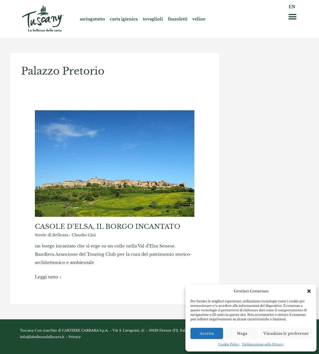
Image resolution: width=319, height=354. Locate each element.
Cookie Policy (228, 344)
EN (292, 6)
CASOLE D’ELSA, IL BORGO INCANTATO (107, 227)
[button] (309, 291)
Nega (242, 333)
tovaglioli (153, 18)
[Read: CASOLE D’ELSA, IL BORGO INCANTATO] (114, 163)
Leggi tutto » (48, 276)
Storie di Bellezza (51, 235)
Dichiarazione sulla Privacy (263, 344)
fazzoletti (177, 18)
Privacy (75, 337)
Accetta (207, 333)
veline (198, 18)
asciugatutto (92, 18)
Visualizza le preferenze (286, 333)
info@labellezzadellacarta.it (42, 337)
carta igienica (124, 18)
